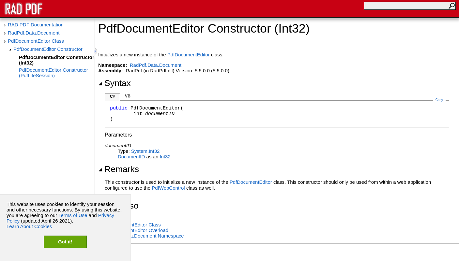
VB (127, 96)
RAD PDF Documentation (36, 24)
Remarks (118, 169)
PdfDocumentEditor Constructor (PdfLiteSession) (53, 72)
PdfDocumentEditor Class (36, 41)
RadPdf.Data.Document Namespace (144, 236)
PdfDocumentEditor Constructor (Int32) (56, 59)
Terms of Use (72, 215)
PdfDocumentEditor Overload (136, 230)
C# (112, 96)
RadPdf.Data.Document (33, 33)
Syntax (114, 83)
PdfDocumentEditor (188, 54)
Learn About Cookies (29, 226)
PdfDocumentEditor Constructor (48, 49)
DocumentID (131, 156)
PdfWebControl (168, 188)
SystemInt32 (145, 151)
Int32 (165, 156)
